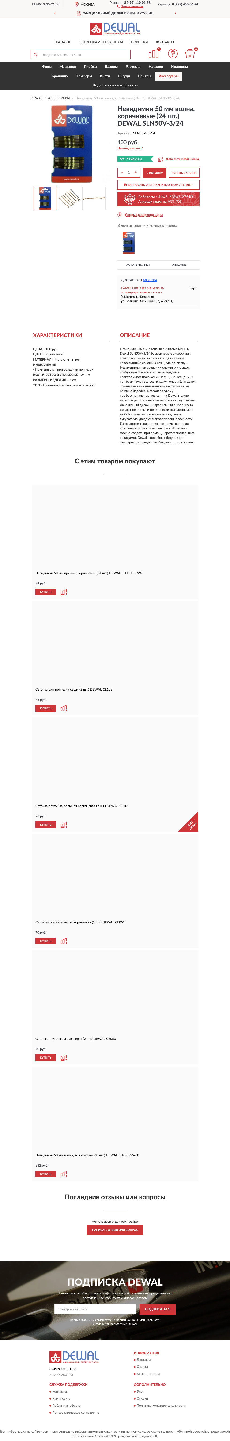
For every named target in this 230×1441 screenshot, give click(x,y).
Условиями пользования (111, 1323)
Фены (47, 66)
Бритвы (144, 76)
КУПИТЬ (45, 592)
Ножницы (179, 66)
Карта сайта (61, 1398)
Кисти (105, 76)
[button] (130, 6)
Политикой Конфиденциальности (138, 1320)
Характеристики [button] (138, 264)
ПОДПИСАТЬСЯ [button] (157, 1309)
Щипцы (111, 66)
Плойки (90, 66)
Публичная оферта (66, 1405)
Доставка (144, 1360)
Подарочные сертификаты (115, 85)
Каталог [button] (63, 42)
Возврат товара (148, 1374)
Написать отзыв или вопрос (115, 1229)
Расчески (133, 66)
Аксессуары (168, 76)
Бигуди (124, 76)
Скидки (142, 1398)
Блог (140, 1391)
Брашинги (60, 76)
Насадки (156, 66)
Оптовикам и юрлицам (101, 42)
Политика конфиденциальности (161, 1405)
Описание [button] (179, 264)
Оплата (142, 1367)
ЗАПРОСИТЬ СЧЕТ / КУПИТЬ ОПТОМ (158, 185)
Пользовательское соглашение (75, 1412)
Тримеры (84, 76)
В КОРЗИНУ (155, 173)
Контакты (165, 42)
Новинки (139, 42)
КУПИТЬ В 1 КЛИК (184, 173)
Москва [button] (150, 280)
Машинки (68, 66)
